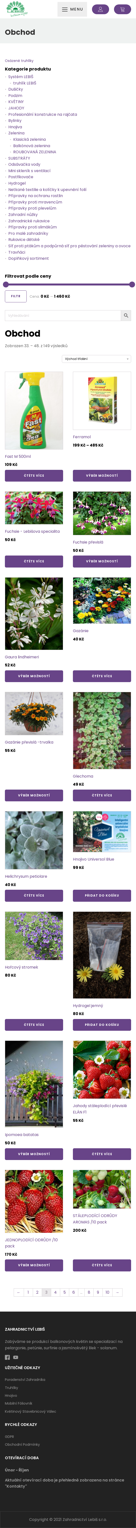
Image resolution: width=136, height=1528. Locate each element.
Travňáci (16, 252)
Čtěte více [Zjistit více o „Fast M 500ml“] (34, 476)
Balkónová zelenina (31, 146)
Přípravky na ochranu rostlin (35, 196)
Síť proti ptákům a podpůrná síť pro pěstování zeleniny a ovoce (69, 246)
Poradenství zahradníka (25, 1379)
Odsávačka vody (24, 164)
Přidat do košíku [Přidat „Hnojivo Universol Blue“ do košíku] (102, 895)
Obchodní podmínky (22, 1444)
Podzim (15, 95)
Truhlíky (11, 1387)
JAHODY (16, 108)
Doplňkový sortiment (28, 258)
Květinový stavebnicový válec (30, 1411)
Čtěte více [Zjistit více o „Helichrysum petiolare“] (34, 895)
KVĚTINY (16, 102)
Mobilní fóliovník (18, 1403)
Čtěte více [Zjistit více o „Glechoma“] (102, 795)
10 (107, 1292)
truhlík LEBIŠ (24, 83)
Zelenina (16, 133)
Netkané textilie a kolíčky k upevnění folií (47, 189)
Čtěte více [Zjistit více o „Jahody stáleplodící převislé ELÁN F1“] (102, 1154)
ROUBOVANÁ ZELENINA (34, 152)
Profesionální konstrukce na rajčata (42, 114)
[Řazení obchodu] (96, 359)
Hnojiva (15, 127)
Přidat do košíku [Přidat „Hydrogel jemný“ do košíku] (102, 1025)
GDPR (9, 1436)
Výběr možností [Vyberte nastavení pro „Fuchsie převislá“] (102, 561)
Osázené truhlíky (19, 60)
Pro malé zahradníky (28, 233)
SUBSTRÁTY (19, 158)
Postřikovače (20, 177)
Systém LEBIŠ (20, 77)
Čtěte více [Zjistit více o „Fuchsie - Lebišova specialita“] (34, 561)
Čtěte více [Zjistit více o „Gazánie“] (102, 676)
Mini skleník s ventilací (29, 171)
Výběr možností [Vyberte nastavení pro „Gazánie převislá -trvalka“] (34, 795)
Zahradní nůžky (23, 214)
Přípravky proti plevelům (32, 208)
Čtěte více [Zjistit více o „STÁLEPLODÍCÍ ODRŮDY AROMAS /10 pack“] (102, 1265)
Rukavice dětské (24, 239)
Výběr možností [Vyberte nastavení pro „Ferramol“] (102, 476)
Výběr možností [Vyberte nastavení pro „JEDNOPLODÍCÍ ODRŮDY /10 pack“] (34, 1265)
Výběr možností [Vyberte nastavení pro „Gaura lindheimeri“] (34, 676)
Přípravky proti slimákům (32, 227)
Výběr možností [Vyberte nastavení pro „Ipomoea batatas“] (34, 1154)
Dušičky (15, 89)
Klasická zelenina (29, 139)
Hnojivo (11, 1395)
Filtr (16, 296)
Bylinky (15, 120)
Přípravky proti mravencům (35, 202)
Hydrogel (17, 183)
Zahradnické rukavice (29, 221)
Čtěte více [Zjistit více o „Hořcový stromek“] (34, 1025)
